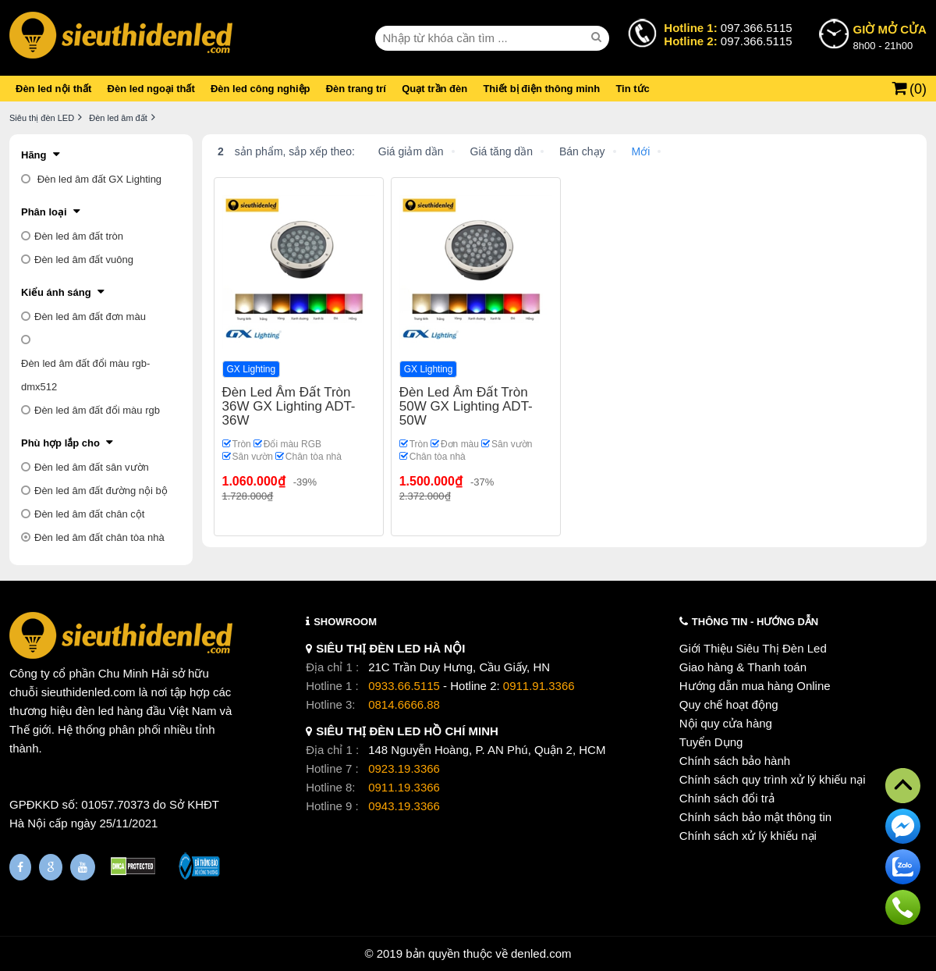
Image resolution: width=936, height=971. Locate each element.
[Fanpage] (20, 867)
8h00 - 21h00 (890, 36)
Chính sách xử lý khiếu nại (748, 835)
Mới (641, 151)
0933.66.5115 (404, 685)
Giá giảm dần (411, 151)
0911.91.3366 (539, 685)
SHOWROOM (345, 622)
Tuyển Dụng (711, 742)
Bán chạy (582, 151)
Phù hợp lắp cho (60, 443)
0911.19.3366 (404, 787)
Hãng (34, 155)
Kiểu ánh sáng (56, 292)
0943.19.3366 (404, 806)
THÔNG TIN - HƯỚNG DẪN (755, 622)
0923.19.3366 (404, 768)
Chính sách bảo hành (734, 760)
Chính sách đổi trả (727, 798)
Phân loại (44, 212)
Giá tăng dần (501, 151)
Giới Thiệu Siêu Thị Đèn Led (753, 648)
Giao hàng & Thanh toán (743, 667)
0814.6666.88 (404, 704)
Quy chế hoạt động (728, 704)
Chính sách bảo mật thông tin (755, 816)
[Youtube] (82, 867)
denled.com (541, 953)
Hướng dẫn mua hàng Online (755, 685)
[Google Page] (50, 867)
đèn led (95, 710)
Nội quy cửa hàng (725, 723)
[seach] (598, 37)
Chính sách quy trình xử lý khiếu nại (772, 779)
